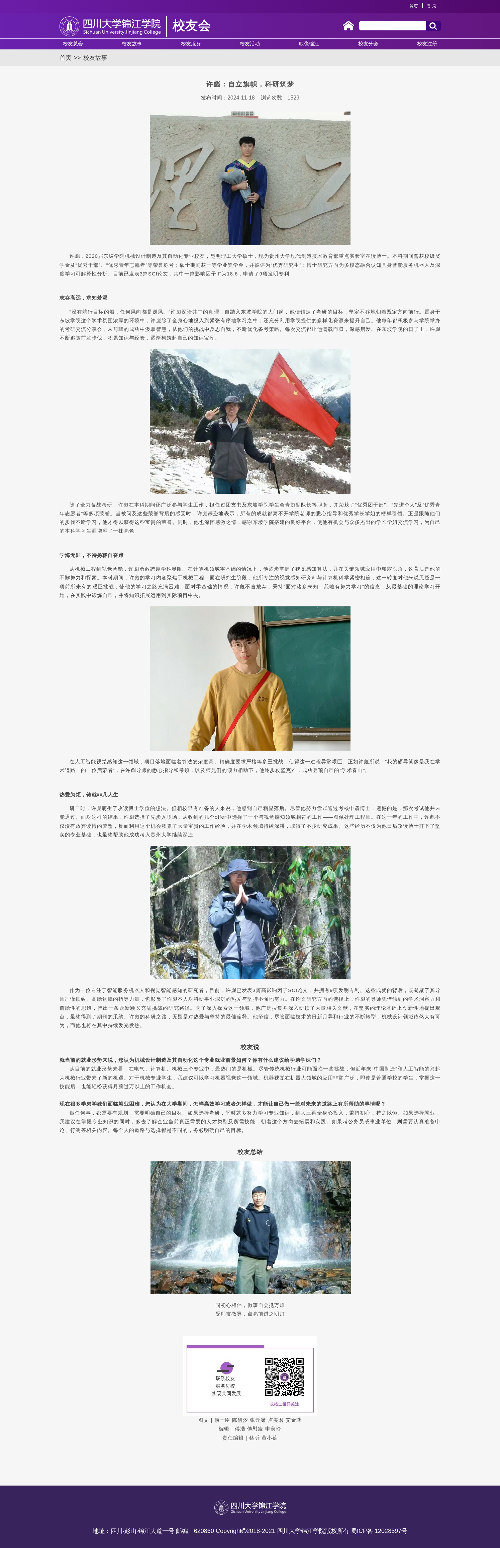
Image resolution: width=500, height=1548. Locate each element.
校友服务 (191, 43)
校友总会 (73, 43)
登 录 (432, 6)
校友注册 (427, 43)
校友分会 (368, 43)
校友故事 (132, 43)
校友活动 (250, 43)
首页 (413, 6)
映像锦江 (309, 43)
